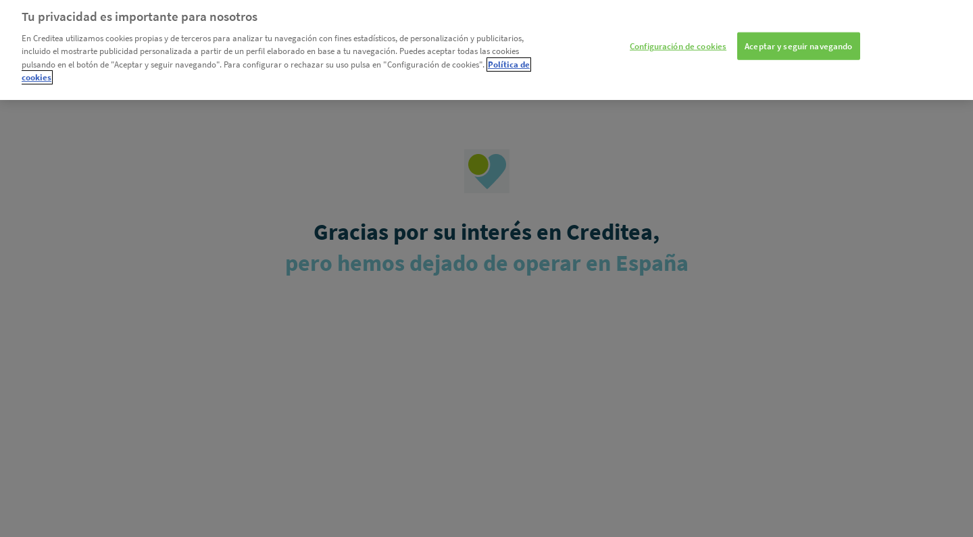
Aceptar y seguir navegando (798, 35)
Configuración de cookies (678, 35)
